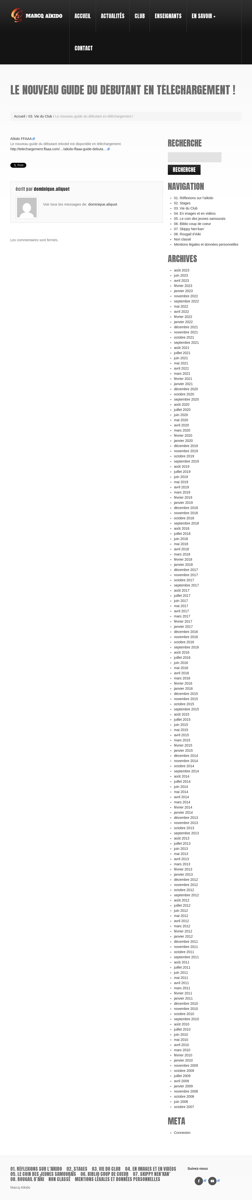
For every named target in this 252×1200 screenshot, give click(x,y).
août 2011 (181, 962)
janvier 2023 (183, 291)
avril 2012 (181, 921)
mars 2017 (182, 616)
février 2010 (183, 1055)
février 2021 (183, 379)
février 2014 (183, 807)
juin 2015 (181, 725)
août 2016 (181, 652)
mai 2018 (181, 544)
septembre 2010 (186, 1019)
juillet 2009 (182, 1076)
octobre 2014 (184, 766)
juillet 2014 (182, 781)
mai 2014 (181, 792)
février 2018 (183, 559)
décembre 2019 (186, 446)
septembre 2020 (186, 399)
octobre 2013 (184, 828)
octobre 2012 (184, 890)
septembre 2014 (186, 771)
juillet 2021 (182, 353)
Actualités (113, 16)
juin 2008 (181, 1102)
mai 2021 (181, 363)
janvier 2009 (183, 1086)
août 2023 (181, 270)
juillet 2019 (182, 472)
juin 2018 (181, 539)
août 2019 (181, 466)
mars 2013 (182, 864)
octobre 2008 (184, 1096)
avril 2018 (181, 549)
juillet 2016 (182, 658)
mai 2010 (181, 1040)
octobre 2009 (184, 1071)
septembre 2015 (186, 709)
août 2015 (181, 714)
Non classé (182, 239)
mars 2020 (182, 430)
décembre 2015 (186, 694)
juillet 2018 (182, 534)
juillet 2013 (182, 843)
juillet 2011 (182, 967)
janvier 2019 (183, 503)
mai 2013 (181, 854)
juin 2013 (181, 849)
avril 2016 (181, 673)
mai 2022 (181, 306)
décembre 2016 (186, 632)
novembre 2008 (186, 1091)
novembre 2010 (186, 1009)
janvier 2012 (183, 936)
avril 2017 (181, 611)
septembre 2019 (186, 461)
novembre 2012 (186, 885)
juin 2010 (181, 1034)
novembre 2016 (186, 637)
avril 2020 (181, 425)
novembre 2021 (186, 332)
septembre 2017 (186, 585)
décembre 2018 (186, 508)
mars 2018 (182, 554)
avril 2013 (181, 859)
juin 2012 (181, 911)
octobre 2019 (184, 456)
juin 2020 (181, 415)
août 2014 (181, 776)
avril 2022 (181, 312)
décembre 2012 (186, 880)
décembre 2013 (186, 818)
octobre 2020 (184, 394)
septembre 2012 (186, 895)
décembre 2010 (186, 1003)
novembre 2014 (186, 761)
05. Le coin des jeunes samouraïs (199, 219)
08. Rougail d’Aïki (187, 234)
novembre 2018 (186, 513)
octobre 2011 (184, 952)
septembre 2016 (186, 647)
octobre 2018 (184, 518)
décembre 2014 (186, 756)
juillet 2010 (182, 1029)
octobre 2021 (184, 337)
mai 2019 (181, 482)
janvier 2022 (183, 322)
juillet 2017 (182, 596)
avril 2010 (181, 1045)
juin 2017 (181, 601)
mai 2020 (181, 420)
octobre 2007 (184, 1107)
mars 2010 (182, 1050)
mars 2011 (182, 988)
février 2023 (183, 286)
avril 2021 (181, 368)
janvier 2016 (183, 688)
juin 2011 (181, 973)
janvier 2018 (183, 565)
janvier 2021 (183, 384)
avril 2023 (181, 281)
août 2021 (181, 348)
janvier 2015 (183, 750)
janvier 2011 (183, 998)
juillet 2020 (182, 410)
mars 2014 (182, 802)
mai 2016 (181, 668)
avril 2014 (181, 797)
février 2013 (183, 869)
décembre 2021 (186, 327)
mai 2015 (181, 730)
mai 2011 (181, 978)
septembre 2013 (186, 833)
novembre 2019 (186, 451)
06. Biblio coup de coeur (192, 224)
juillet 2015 (182, 719)
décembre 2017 (186, 570)
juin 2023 (181, 275)
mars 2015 (182, 740)
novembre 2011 (186, 947)
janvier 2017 (183, 627)
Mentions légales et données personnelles (206, 244)
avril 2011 (181, 983)
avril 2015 (181, 735)
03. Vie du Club (40, 116)
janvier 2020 (183, 441)
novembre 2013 (186, 823)
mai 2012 (181, 916)
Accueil (83, 16)
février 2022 (183, 317)
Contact (84, 48)
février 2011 (183, 993)
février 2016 (183, 683)
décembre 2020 (186, 389)
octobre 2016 (184, 642)
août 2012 (181, 900)
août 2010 (181, 1024)
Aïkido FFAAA (21, 139)
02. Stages (182, 203)
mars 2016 (182, 678)
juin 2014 (181, 787)
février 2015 (183, 745)
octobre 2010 (184, 1014)
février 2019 (183, 497)
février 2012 (183, 931)
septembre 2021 (186, 343)
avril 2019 (181, 487)
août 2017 (181, 590)
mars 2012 (182, 926)
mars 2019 (182, 492)
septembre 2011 (186, 957)
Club (138, 11)
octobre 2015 (184, 704)
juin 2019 (181, 477)
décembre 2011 (186, 942)
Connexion (182, 1133)
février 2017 (183, 621)
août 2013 (181, 838)
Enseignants (166, 11)
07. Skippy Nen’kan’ (189, 229)
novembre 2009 (186, 1065)
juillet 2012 (182, 905)
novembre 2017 (186, 575)
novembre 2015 (186, 699)
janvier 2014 (183, 812)
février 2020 (183, 435)
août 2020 (181, 404)
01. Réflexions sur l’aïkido (193, 198)
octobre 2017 (184, 580)
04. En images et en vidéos (195, 213)
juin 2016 (181, 663)
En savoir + (202, 11)
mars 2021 (182, 373)
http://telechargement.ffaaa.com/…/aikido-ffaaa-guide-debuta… (58, 149)
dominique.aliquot (52, 189)
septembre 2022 (186, 301)
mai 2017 (181, 606)
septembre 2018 (186, 523)
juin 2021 (181, 358)
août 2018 (181, 528)
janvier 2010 (183, 1060)
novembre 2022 (186, 296)
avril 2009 (181, 1081)
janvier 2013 (183, 874)
